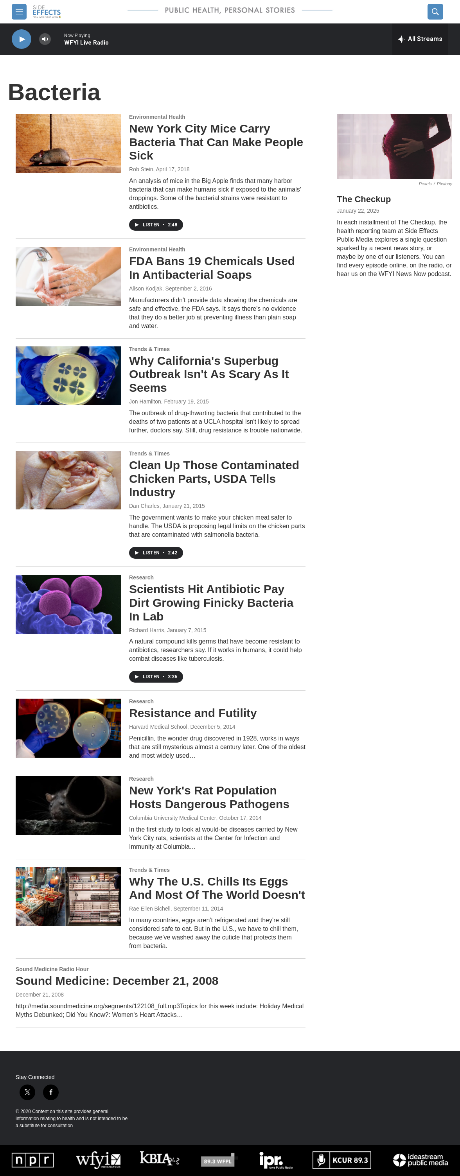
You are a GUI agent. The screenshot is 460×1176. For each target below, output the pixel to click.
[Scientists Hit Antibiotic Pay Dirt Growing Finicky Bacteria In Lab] (68, 604)
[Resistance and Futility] (68, 728)
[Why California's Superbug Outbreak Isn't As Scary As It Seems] (68, 375)
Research (141, 577)
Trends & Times (149, 349)
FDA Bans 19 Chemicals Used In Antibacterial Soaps (212, 268)
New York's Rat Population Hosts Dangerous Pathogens (209, 797)
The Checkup (364, 199)
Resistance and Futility (193, 712)
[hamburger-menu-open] (19, 12)
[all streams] (420, 39)
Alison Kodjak (145, 288)
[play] (21, 39)
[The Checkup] (394, 146)
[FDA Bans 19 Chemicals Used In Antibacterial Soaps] (68, 276)
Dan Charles (144, 506)
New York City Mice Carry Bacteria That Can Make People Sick (216, 142)
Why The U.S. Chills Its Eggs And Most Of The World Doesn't (217, 888)
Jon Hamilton (145, 401)
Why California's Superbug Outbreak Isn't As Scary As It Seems (209, 374)
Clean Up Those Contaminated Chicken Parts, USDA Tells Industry (214, 479)
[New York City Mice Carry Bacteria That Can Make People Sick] (68, 143)
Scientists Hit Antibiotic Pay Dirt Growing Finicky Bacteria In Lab (211, 603)
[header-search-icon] (435, 12)
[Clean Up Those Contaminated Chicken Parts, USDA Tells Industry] (68, 480)
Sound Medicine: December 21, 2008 (117, 980)
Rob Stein (141, 169)
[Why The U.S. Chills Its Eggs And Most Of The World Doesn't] (68, 896)
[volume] (45, 39)
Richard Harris (146, 630)
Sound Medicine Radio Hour (52, 969)
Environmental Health (157, 117)
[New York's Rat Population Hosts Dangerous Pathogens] (68, 805)
